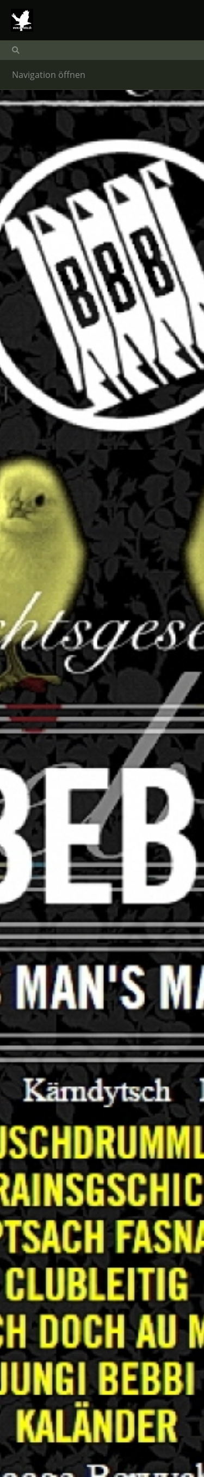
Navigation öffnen (48, 75)
